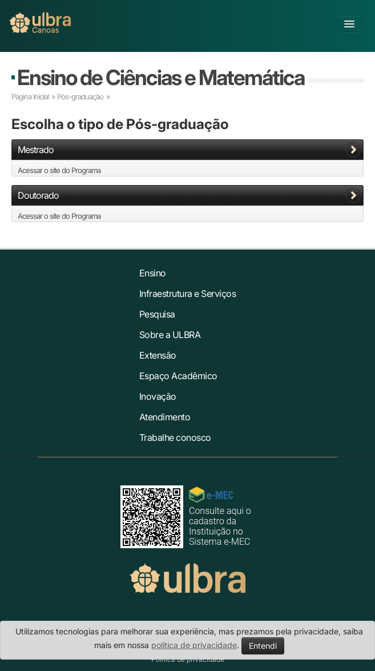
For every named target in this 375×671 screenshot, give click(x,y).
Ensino (152, 273)
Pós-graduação (80, 96)
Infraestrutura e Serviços (187, 293)
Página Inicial (30, 96)
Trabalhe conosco (175, 437)
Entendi (263, 645)
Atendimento (165, 417)
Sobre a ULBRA (170, 334)
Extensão (157, 355)
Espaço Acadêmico (178, 375)
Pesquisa (157, 314)
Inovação (157, 396)
